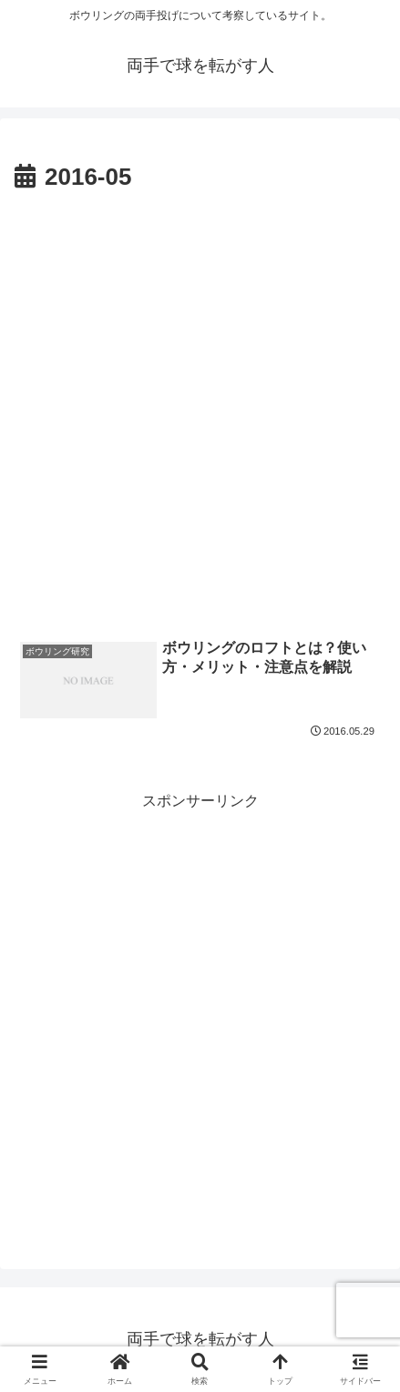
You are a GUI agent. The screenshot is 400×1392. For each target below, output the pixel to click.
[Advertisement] (200, 407)
